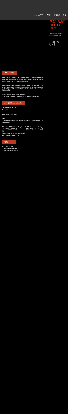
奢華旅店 (57, 15)
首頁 (64, 15)
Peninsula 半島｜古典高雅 (42, 15)
